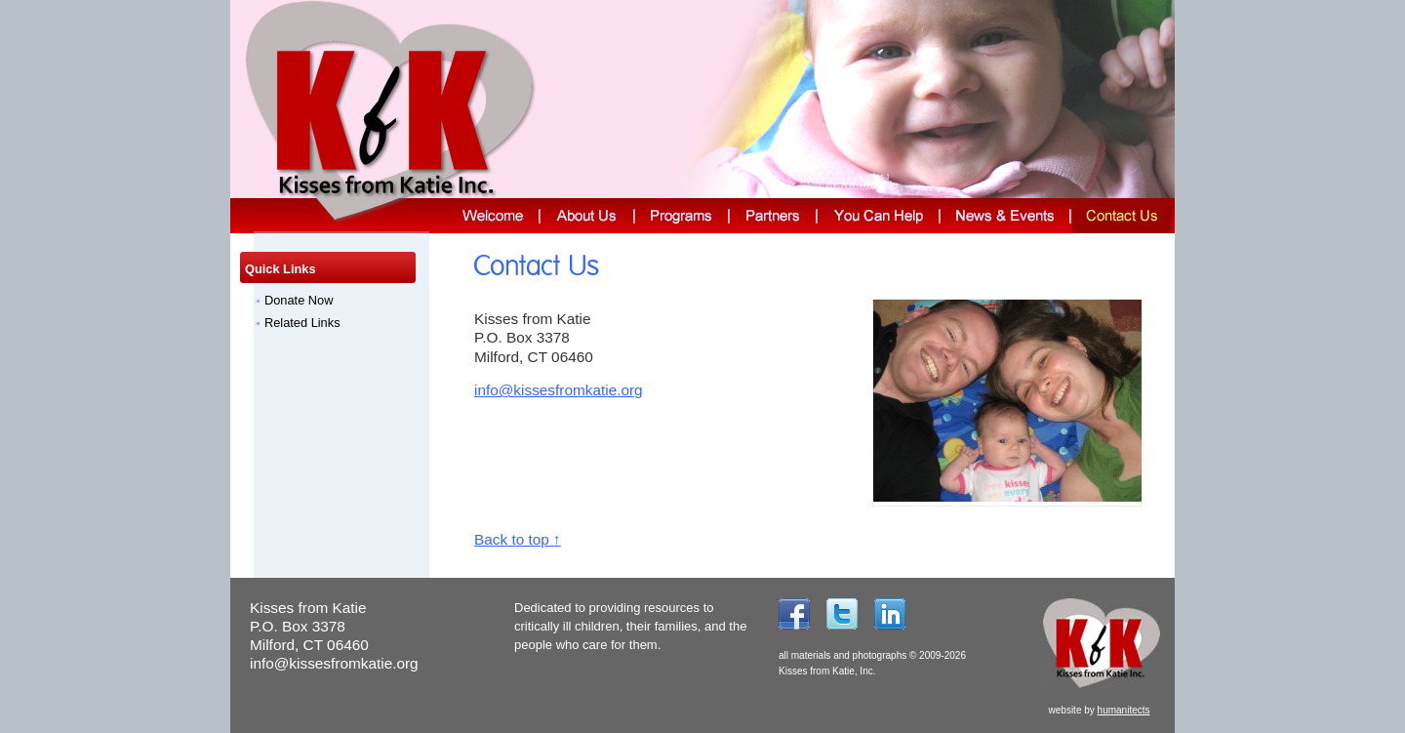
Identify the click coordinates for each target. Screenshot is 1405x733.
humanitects (1124, 710)
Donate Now (298, 300)
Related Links (302, 322)
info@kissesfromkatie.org (558, 390)
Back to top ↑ (517, 539)
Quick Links (280, 269)
